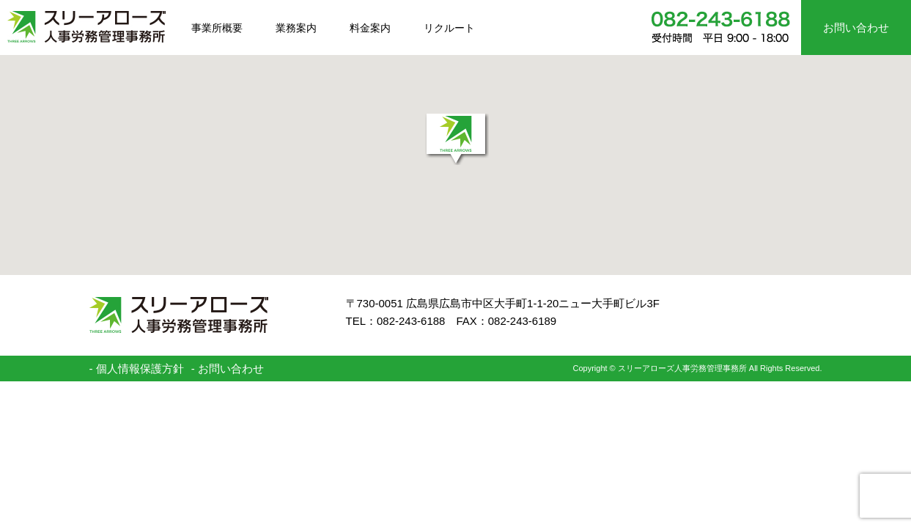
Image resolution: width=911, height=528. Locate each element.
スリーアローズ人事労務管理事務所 (86, 27)
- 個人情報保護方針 (136, 368)
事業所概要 (217, 28)
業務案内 (296, 28)
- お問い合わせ (227, 368)
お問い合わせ (856, 27)
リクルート (449, 28)
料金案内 (370, 28)
